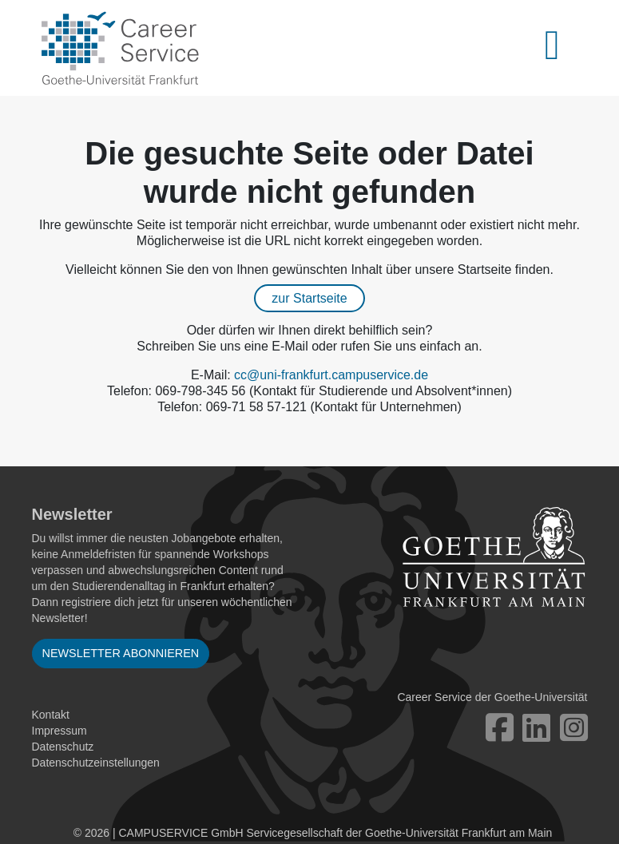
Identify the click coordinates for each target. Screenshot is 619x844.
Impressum (59, 730)
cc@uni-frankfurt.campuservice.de (331, 375)
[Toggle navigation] (561, 48)
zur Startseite (309, 298)
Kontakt (50, 714)
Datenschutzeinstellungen (96, 762)
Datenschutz (63, 746)
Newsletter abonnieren (121, 653)
